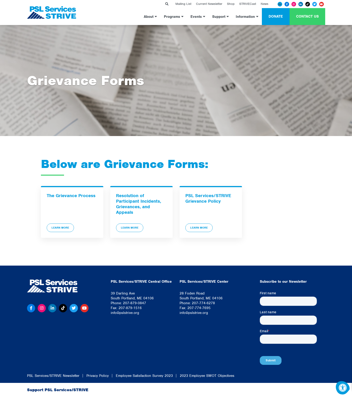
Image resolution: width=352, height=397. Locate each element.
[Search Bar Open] (166, 4)
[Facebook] (287, 4)
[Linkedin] (300, 4)
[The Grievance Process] (72, 212)
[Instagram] (293, 4)
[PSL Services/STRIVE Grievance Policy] (210, 212)
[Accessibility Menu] (343, 388)
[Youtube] (321, 4)
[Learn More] (72, 212)
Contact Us (307, 16)
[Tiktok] (307, 4)
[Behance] (280, 4)
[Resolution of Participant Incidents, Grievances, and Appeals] (141, 212)
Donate (276, 16)
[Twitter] (314, 4)
